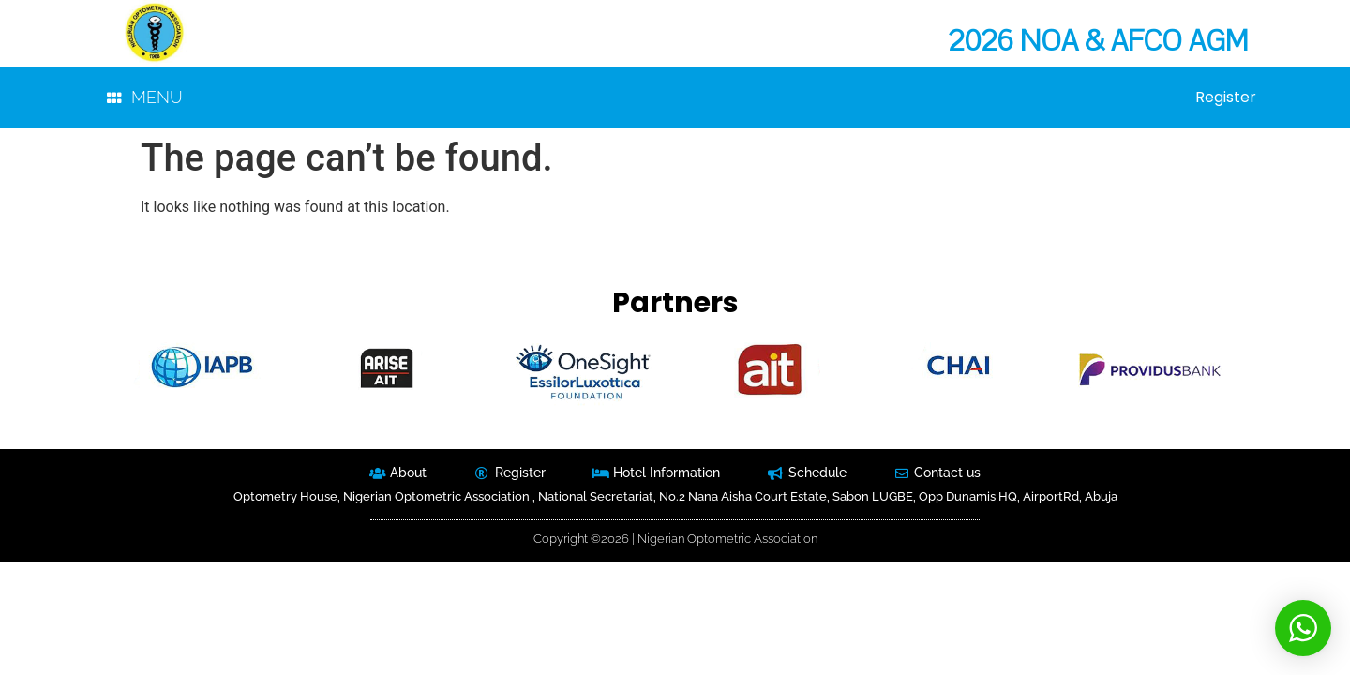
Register (1225, 97)
